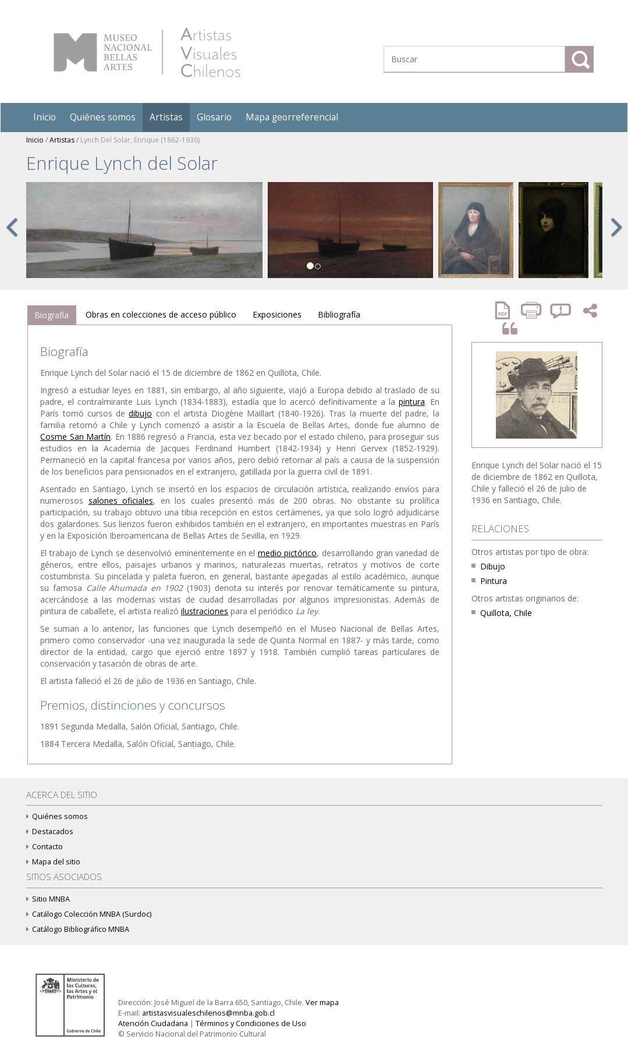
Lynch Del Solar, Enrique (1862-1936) (140, 140)
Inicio (44, 117)
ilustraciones (204, 611)
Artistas (166, 117)
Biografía (51, 315)
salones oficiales (120, 500)
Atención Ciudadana (153, 1023)
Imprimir (532, 310)
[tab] (51, 315)
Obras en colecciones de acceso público (161, 314)
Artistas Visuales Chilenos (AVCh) (147, 52)
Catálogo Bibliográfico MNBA (77, 929)
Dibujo (492, 566)
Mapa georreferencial (292, 117)
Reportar (561, 310)
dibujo (140, 413)
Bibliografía (339, 314)
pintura (412, 401)
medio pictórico (287, 552)
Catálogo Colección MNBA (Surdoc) (88, 914)
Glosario (214, 117)
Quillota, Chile (506, 612)
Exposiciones (277, 314)
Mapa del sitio (53, 862)
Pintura (493, 580)
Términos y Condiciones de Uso (251, 1023)
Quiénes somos (103, 117)
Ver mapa (322, 1002)
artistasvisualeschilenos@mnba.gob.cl (208, 1013)
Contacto (44, 847)
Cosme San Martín (75, 436)
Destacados (49, 831)
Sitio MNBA (48, 899)
